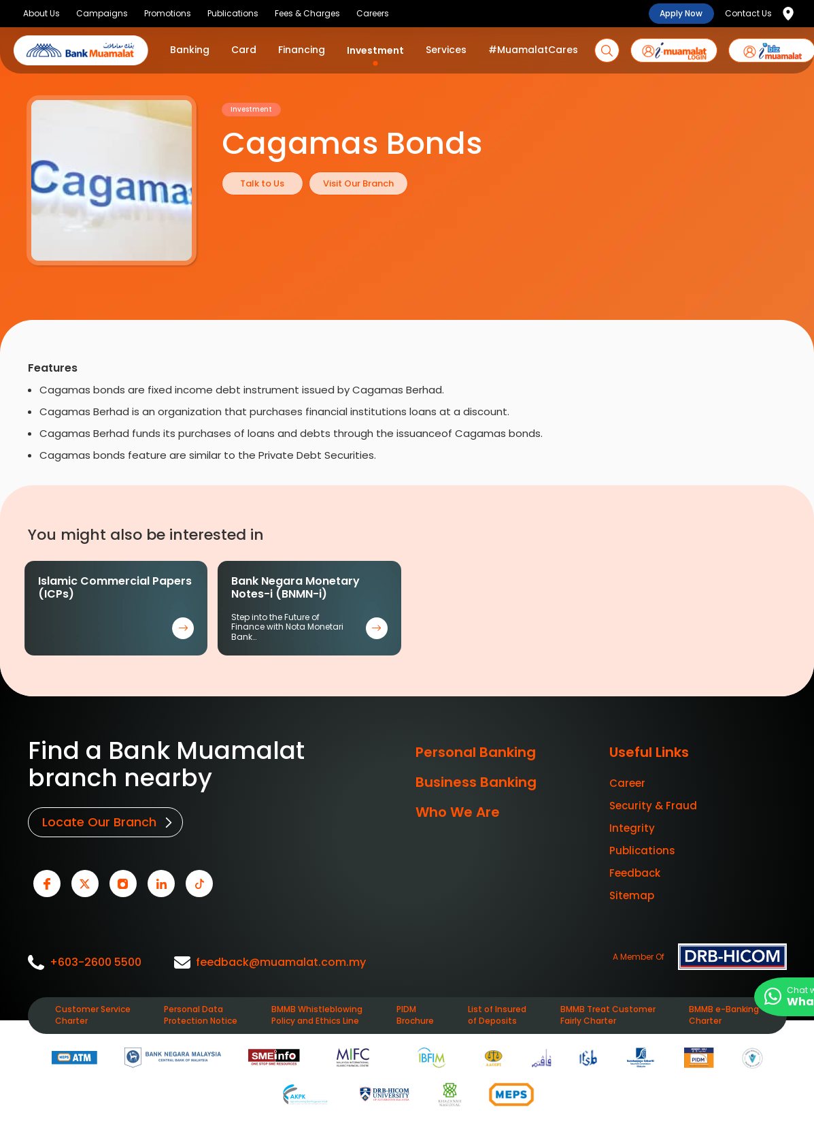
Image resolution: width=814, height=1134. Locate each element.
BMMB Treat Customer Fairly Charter (608, 1011)
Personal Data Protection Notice (200, 1011)
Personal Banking (476, 752)
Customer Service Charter (93, 1011)
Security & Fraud (653, 805)
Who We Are (458, 812)
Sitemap (631, 895)
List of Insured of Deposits (497, 1011)
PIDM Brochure (415, 1011)
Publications (642, 850)
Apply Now (681, 13)
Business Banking (476, 782)
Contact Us (748, 13)
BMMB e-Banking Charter (724, 1011)
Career (627, 783)
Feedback (634, 873)
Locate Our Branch (98, 821)
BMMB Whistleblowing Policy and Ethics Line (316, 1011)
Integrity (632, 828)
